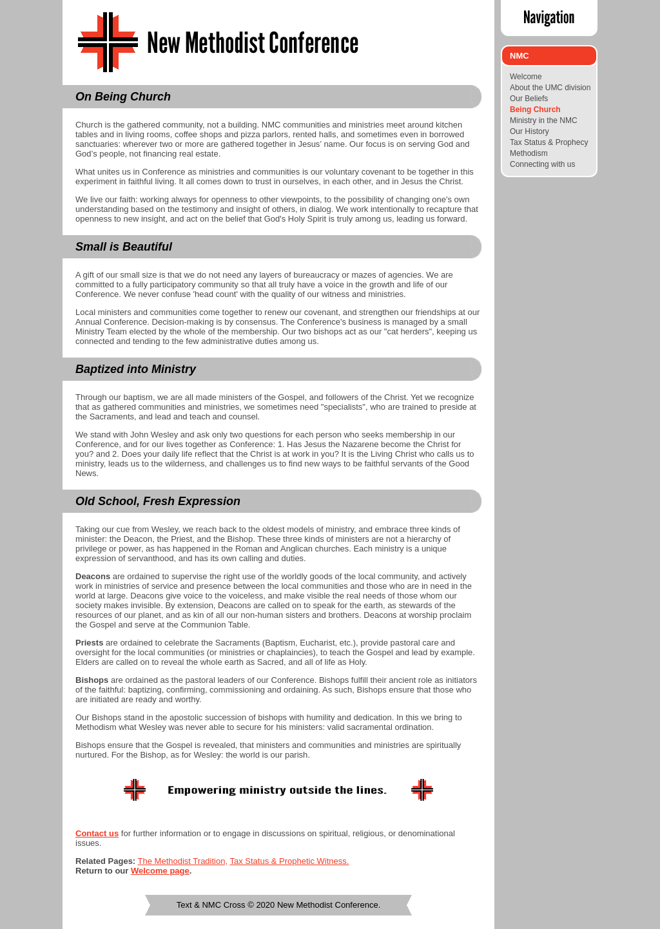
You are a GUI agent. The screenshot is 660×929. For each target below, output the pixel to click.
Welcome (526, 76)
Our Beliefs (529, 98)
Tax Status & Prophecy (549, 142)
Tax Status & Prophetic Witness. (289, 861)
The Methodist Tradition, (183, 861)
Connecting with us (542, 164)
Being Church (535, 109)
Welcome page (160, 871)
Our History (529, 131)
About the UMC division (550, 87)
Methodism (529, 153)
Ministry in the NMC (544, 120)
